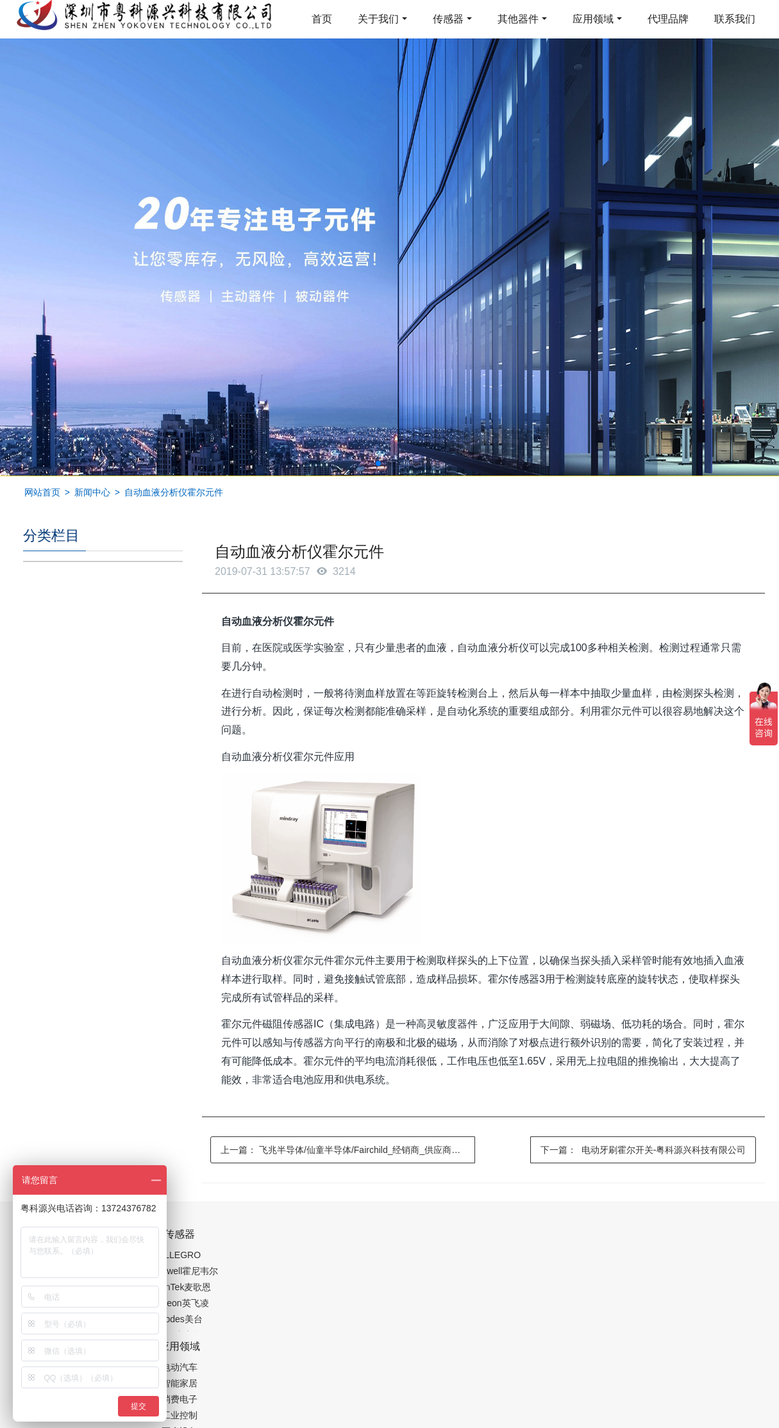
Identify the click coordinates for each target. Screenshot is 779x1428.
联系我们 (734, 18)
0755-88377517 (608, 1240)
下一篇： (643, 1150)
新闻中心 (92, 492)
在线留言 (691, 1389)
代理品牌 (668, 18)
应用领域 (593, 18)
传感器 (448, 18)
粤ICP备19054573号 (388, 1387)
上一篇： (348, 1150)
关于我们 (378, 18)
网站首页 (42, 492)
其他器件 (518, 18)
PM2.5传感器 (183, 1420)
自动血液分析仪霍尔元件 (173, 492)
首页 (322, 18)
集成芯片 (238, 1420)
